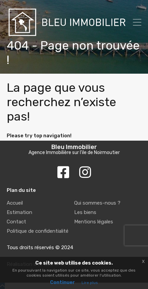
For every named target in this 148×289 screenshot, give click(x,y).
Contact (16, 222)
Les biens (85, 212)
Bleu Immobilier (74, 147)
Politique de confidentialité (37, 231)
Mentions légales (93, 222)
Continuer (62, 282)
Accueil (15, 203)
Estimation (19, 212)
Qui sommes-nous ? (97, 203)
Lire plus (90, 282)
